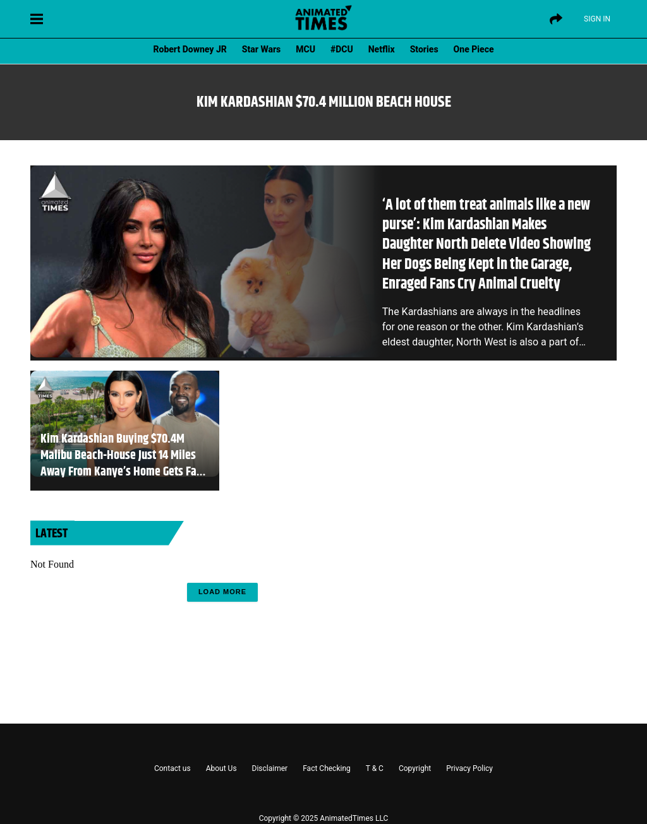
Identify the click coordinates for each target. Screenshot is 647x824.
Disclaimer (270, 768)
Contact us (172, 768)
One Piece (474, 49)
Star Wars (261, 49)
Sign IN (597, 19)
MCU (305, 49)
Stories (424, 49)
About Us (221, 768)
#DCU (341, 49)
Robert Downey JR (189, 49)
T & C (375, 768)
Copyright (415, 768)
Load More (222, 591)
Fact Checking (327, 768)
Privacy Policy (469, 768)
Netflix (381, 49)
